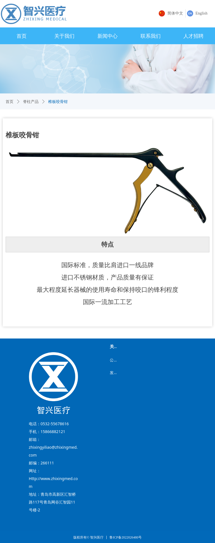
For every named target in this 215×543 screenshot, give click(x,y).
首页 (9, 102)
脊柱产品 (31, 102)
